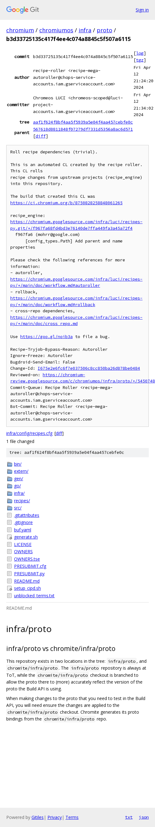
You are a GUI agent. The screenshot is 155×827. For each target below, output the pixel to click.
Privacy (54, 817)
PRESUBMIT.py (29, 573)
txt (129, 817)
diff (41, 136)
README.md (27, 581)
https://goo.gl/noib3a (46, 336)
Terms (72, 817)
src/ (18, 508)
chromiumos (56, 30)
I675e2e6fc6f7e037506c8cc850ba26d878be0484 (89, 368)
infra (85, 30)
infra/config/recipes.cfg (29, 433)
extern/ (21, 471)
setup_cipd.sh (27, 588)
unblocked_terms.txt (34, 596)
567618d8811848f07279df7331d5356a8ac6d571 (83, 129)
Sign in (142, 10)
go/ (17, 486)
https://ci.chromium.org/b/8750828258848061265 (66, 203)
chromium (20, 30)
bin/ (18, 464)
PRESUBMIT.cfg (30, 566)
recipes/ (22, 501)
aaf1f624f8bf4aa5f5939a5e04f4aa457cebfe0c (83, 122)
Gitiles (37, 817)
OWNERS (23, 551)
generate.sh (26, 537)
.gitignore (23, 522)
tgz (139, 60)
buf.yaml (22, 530)
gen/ (18, 478)
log (139, 53)
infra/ (19, 493)
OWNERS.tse (27, 559)
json (144, 817)
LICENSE (22, 544)
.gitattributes (26, 515)
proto (104, 30)
